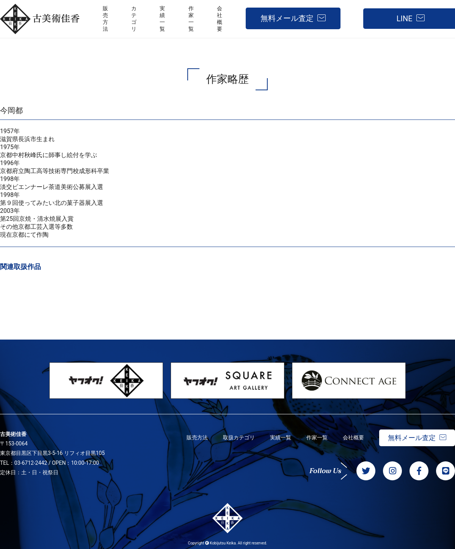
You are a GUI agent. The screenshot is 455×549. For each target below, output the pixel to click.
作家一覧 (317, 437)
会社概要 (353, 437)
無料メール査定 (287, 18)
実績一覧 (280, 437)
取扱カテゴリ (239, 437)
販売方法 (197, 437)
